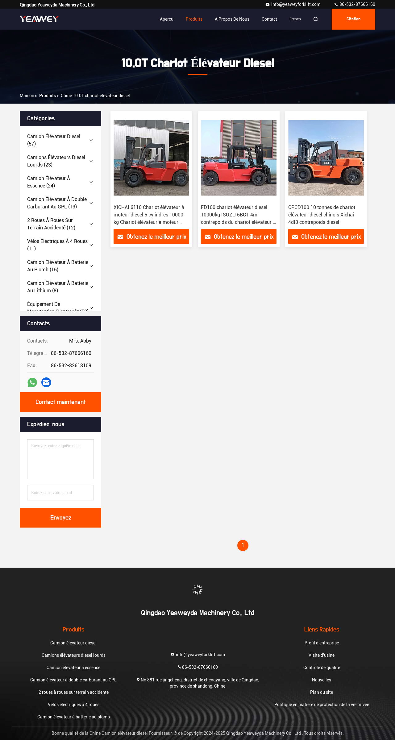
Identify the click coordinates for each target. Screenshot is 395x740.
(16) (57, 266)
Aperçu (166, 19)
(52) (58, 307)
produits (47, 95)
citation (353, 19)
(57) (53, 140)
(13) (57, 203)
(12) (51, 224)
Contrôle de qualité (321, 667)
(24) (48, 182)
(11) (57, 245)
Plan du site (321, 692)
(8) (57, 287)
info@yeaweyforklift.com (293, 4)
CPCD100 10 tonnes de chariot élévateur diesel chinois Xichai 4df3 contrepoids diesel (321, 214)
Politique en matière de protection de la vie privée (321, 704)
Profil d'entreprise (322, 642)
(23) (56, 161)
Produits (194, 19)
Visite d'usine (322, 655)
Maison (27, 95)
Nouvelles (321, 679)
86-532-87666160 (354, 4)
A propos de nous (232, 19)
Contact (269, 19)
